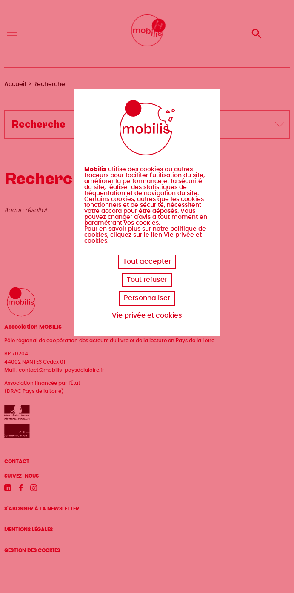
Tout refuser (147, 279)
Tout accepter (147, 261)
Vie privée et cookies (147, 315)
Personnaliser (147, 298)
